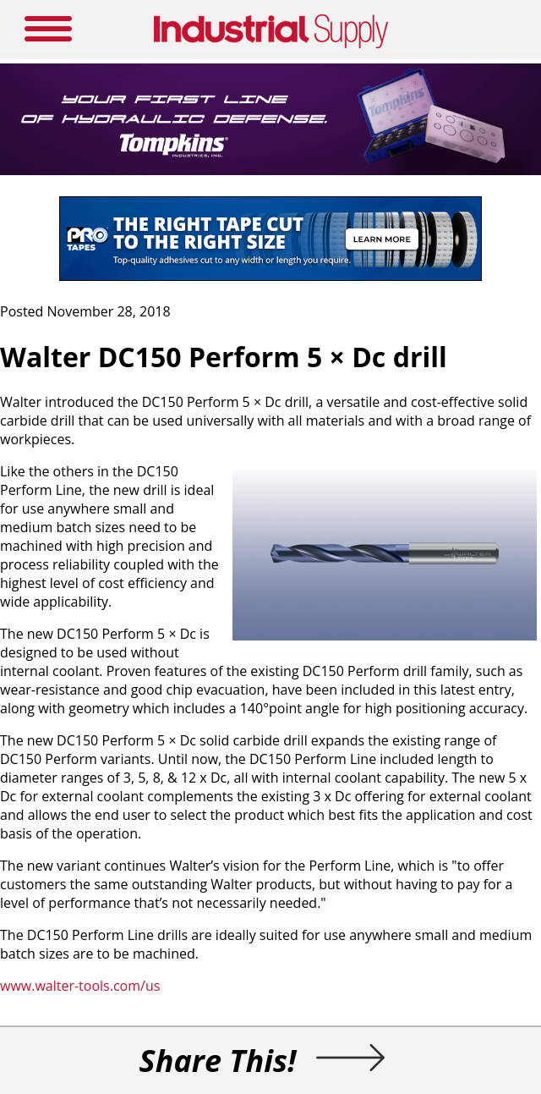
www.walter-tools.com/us (80, 985)
